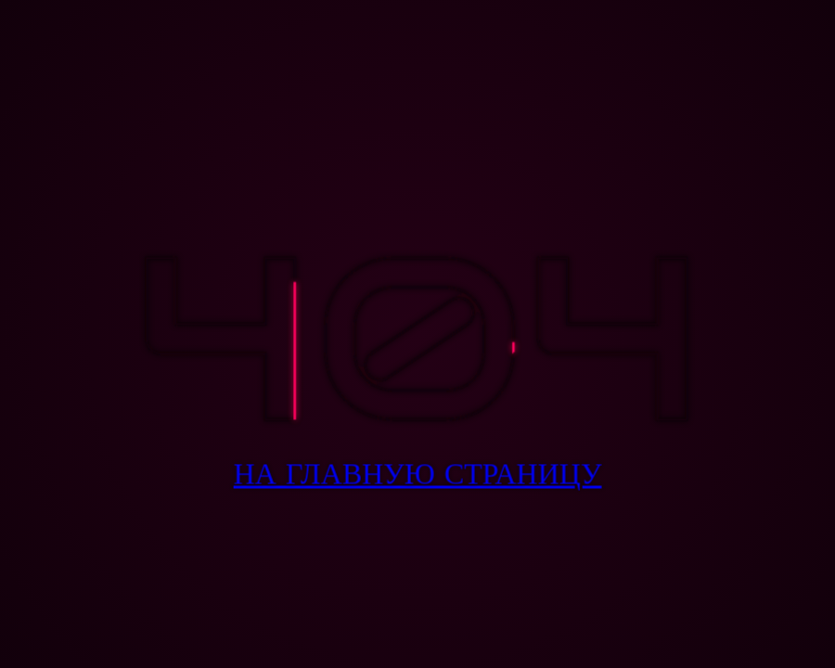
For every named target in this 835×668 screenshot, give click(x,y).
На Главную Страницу (418, 474)
